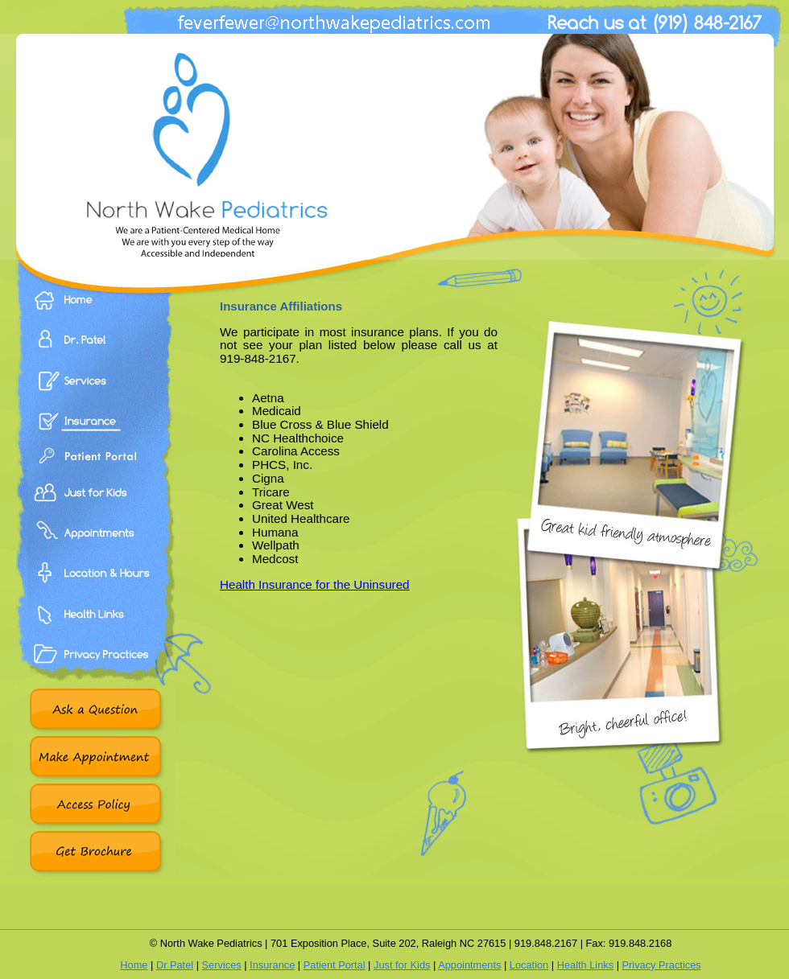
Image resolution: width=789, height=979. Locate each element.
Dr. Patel (94, 350)
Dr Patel (174, 965)
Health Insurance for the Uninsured (315, 584)
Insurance (94, 430)
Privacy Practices (94, 671)
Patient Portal (94, 470)
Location (529, 965)
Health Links (94, 631)
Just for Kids (402, 965)
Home (94, 311)
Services (94, 390)
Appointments (94, 551)
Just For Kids (94, 511)
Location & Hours (94, 591)
